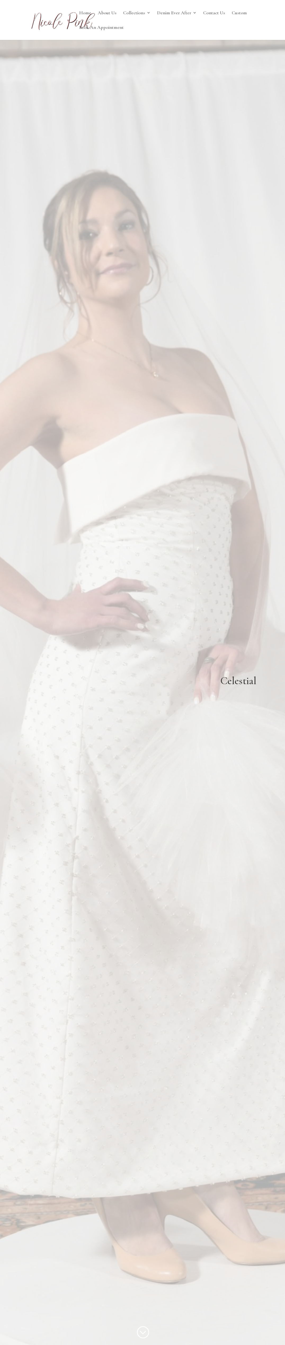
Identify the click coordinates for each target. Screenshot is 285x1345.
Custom (239, 13)
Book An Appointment (101, 27)
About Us (107, 13)
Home (85, 13)
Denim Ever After (174, 13)
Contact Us (214, 13)
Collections (134, 13)
